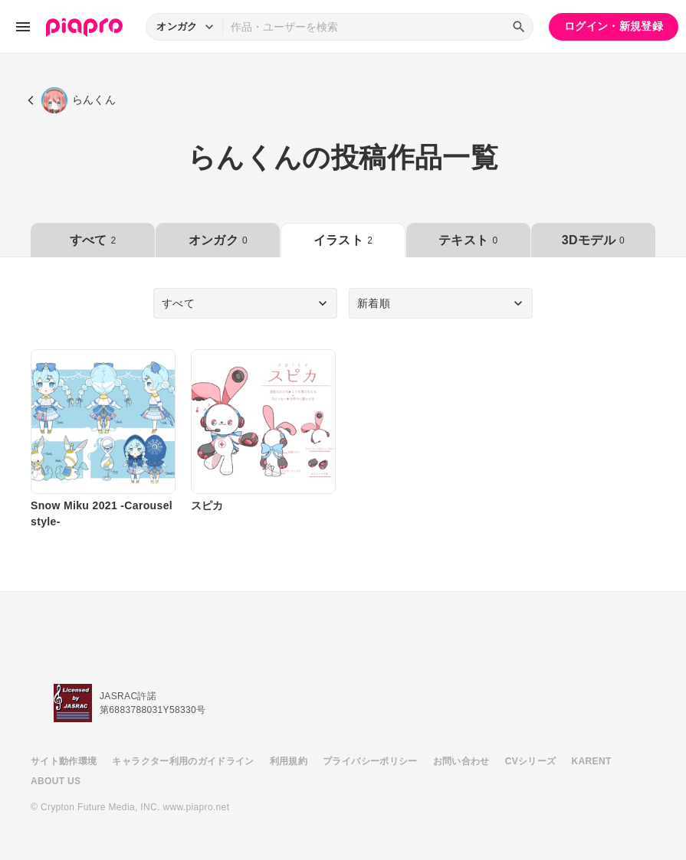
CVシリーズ (530, 761)
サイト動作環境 (64, 761)
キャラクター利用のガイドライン (183, 761)
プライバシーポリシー (370, 761)
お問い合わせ (461, 761)
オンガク (218, 240)
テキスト (467, 240)
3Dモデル (593, 240)
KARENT (592, 761)
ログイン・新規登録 (613, 26)
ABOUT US (55, 781)
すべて (93, 240)
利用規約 (288, 761)
